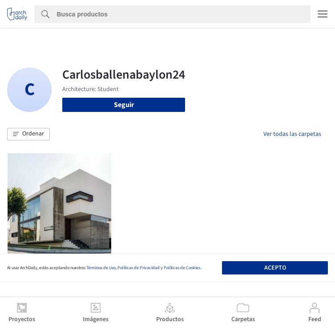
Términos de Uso (101, 268)
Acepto (275, 267)
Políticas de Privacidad (138, 268)
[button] (28, 134)
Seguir (124, 105)
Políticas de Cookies (182, 268)
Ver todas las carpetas (292, 134)
